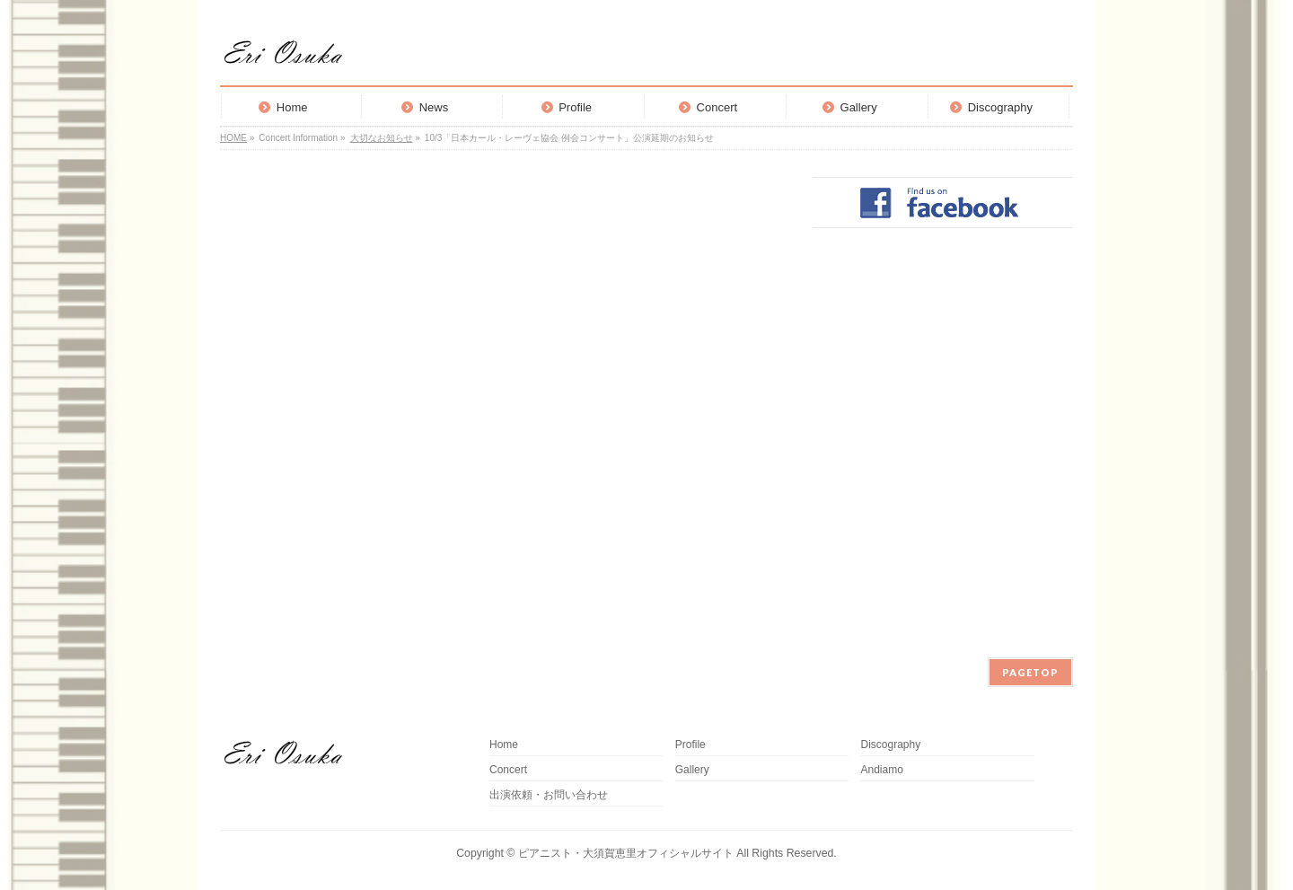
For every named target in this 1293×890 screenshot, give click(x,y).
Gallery (692, 770)
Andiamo (886, 770)
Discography (890, 745)
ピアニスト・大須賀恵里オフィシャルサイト (626, 853)
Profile (690, 745)
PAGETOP (1030, 672)
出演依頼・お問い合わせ (548, 795)
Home (503, 745)
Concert (508, 770)
